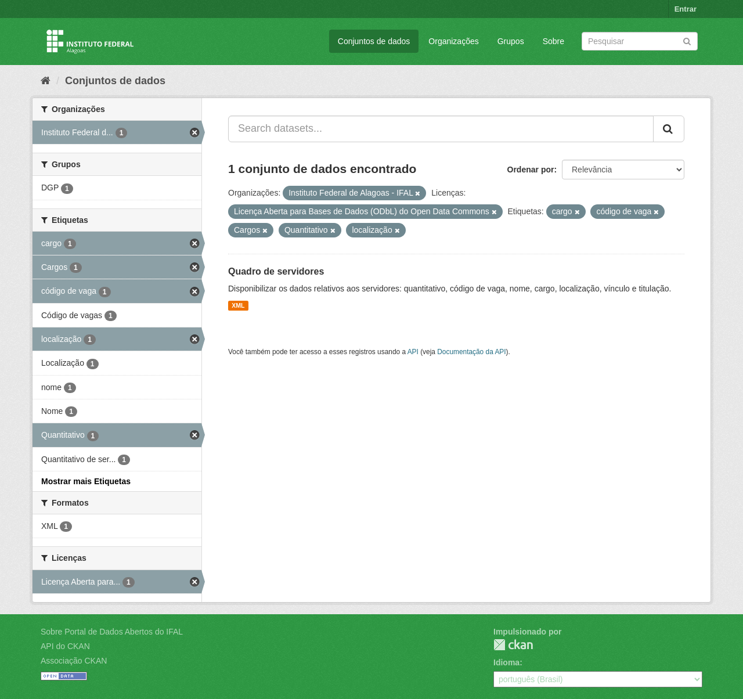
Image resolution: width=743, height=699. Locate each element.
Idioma (506, 662)
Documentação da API (471, 352)
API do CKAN (65, 646)
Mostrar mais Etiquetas (86, 481)
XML (238, 305)
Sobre (553, 41)
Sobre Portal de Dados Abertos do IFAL (112, 631)
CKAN (513, 645)
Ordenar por (530, 169)
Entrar (686, 9)
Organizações (453, 41)
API (413, 352)
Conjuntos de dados (374, 41)
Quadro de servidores (276, 271)
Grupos (510, 41)
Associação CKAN (74, 660)
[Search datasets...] (441, 129)
